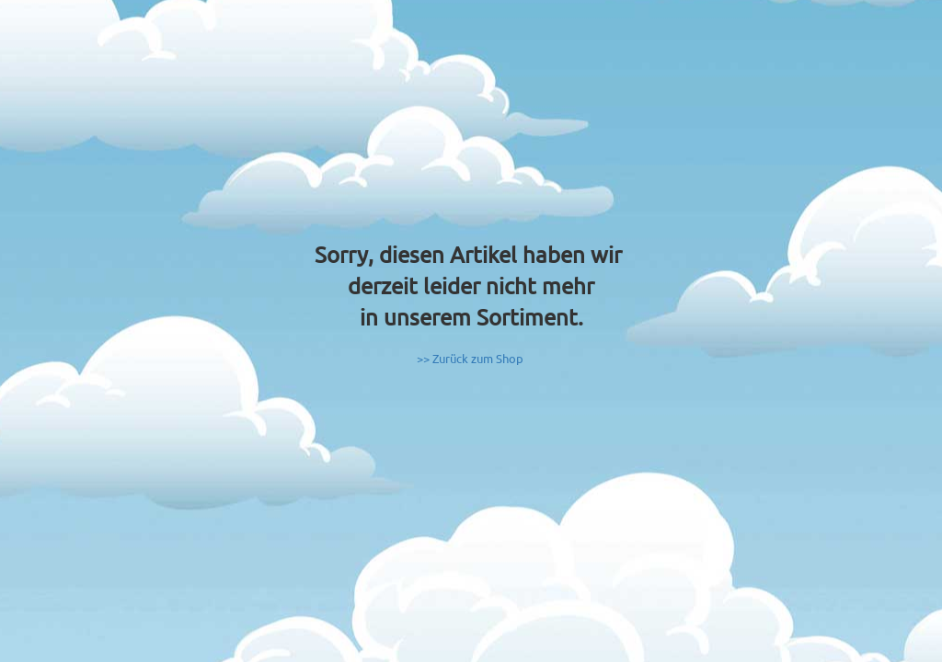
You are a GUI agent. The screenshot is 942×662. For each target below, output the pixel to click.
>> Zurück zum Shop (470, 358)
